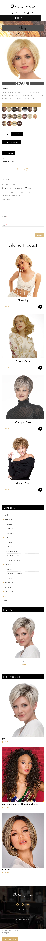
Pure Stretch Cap (13, 556)
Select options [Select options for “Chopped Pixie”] (40, 429)
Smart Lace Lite (12, 578)
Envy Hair (10, 542)
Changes (10, 524)
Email (4, 225)
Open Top (10, 547)
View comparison (10, 939)
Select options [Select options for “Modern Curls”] (40, 490)
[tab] (23, 169)
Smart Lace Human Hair (15, 574)
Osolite (9, 569)
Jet (23, 661)
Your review (7, 199)
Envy (6, 538)
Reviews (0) (23, 169)
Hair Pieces (9, 592)
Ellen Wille (8, 519)
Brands (6, 515)
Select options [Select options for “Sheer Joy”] (40, 307)
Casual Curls (23, 361)
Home (13, 34)
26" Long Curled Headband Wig (20, 804)
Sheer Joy (23, 300)
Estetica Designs (11, 551)
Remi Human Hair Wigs (14, 560)
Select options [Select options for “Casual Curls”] (40, 368)
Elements (10, 529)
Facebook (17, 904)
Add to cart (17, 134)
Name (4, 217)
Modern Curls (23, 483)
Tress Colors (5, 104)
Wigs (6, 596)
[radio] (4, 109)
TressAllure (22, 34)
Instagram (22, 904)
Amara (6, 869)
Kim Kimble (7, 587)
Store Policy (23, 910)
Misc (5, 601)
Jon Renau (8, 565)
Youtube (28, 904)
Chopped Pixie (23, 422)
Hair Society (11, 533)
